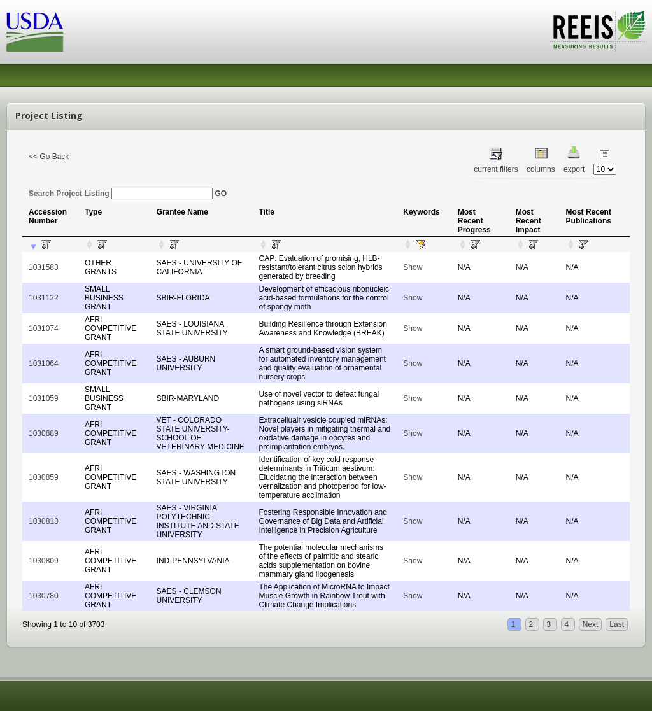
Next (591, 624)
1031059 (44, 398)
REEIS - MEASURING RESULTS (597, 31)
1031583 (44, 267)
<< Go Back (49, 156)
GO (221, 193)
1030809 (44, 560)
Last (616, 624)
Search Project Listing (121, 193)
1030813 (44, 521)
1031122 (44, 297)
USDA (35, 32)
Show (412, 267)
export (574, 169)
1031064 (44, 363)
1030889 (44, 433)
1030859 (44, 477)
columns (541, 169)
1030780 (44, 595)
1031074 (44, 328)
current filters (496, 169)
